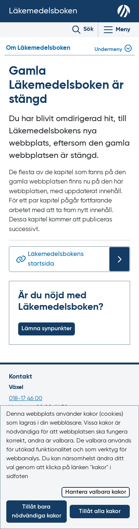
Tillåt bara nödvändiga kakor (36, 511)
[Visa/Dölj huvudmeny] (116, 29)
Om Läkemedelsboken (38, 48)
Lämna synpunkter (46, 329)
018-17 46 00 (25, 399)
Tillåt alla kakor (99, 512)
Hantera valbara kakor (95, 492)
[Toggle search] (83, 29)
